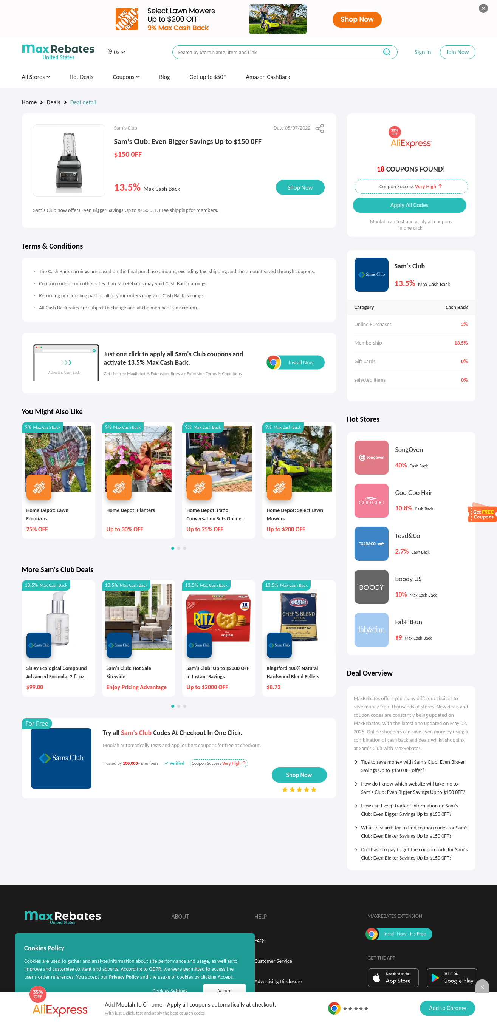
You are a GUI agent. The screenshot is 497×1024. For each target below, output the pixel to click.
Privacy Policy (124, 977)
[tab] (411, 764)
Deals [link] (53, 102)
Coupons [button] (126, 76)
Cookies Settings (170, 991)
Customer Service (273, 961)
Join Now (457, 52)
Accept (224, 991)
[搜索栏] (270, 52)
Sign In (423, 52)
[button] (116, 52)
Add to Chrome (447, 1008)
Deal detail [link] (83, 102)
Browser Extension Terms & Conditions (206, 373)
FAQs (260, 940)
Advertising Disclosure (278, 981)
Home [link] (29, 102)
